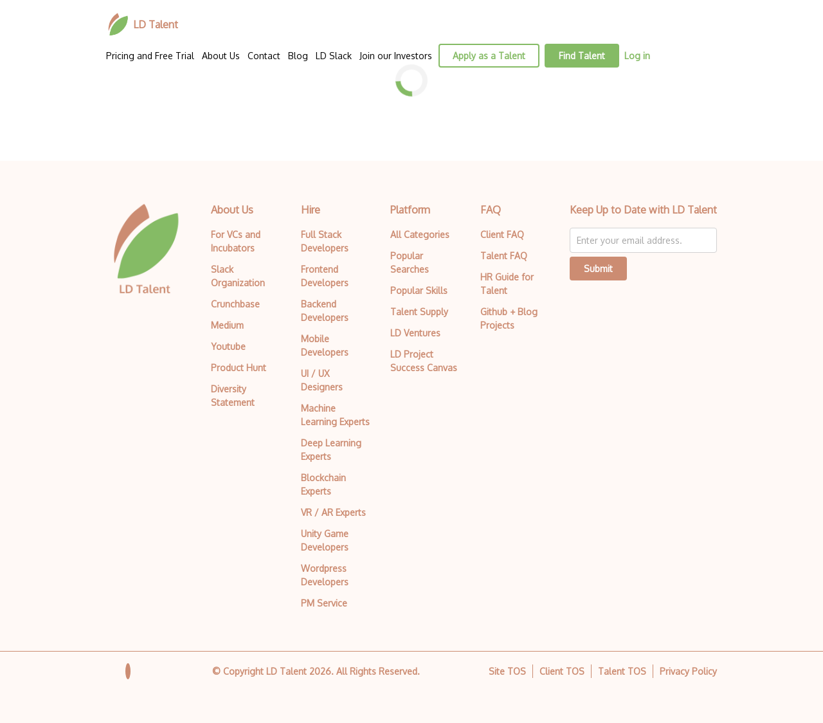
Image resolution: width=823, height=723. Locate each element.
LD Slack (334, 55)
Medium (227, 325)
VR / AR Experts (333, 512)
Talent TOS (622, 671)
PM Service (324, 603)
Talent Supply (419, 311)
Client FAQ (502, 234)
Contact (264, 55)
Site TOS (507, 671)
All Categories (419, 234)
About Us (221, 55)
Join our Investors (395, 55)
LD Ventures (415, 332)
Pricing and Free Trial (150, 55)
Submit (598, 268)
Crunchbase (235, 303)
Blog (298, 55)
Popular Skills (419, 290)
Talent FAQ (503, 255)
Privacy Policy (688, 671)
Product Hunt (238, 367)
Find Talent (582, 55)
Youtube (228, 346)
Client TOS (561, 671)
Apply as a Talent (489, 55)
